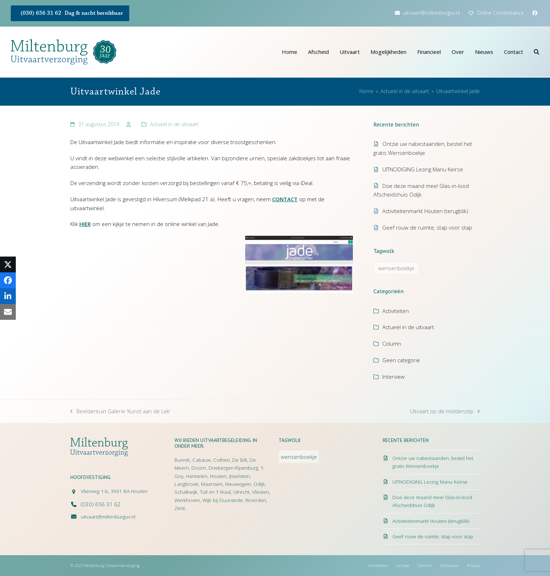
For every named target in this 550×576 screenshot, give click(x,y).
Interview (393, 376)
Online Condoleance (500, 12)
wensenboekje (396, 268)
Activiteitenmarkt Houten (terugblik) (425, 211)
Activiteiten (395, 310)
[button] (536, 52)
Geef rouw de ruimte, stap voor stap (427, 227)
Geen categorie (401, 360)
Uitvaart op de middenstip (445, 411)
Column (391, 343)
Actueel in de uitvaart (174, 124)
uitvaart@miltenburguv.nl (431, 12)
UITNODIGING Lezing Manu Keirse (422, 169)
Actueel (402, 565)
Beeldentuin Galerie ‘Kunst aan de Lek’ (120, 411)
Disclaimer (449, 565)
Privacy (473, 565)
